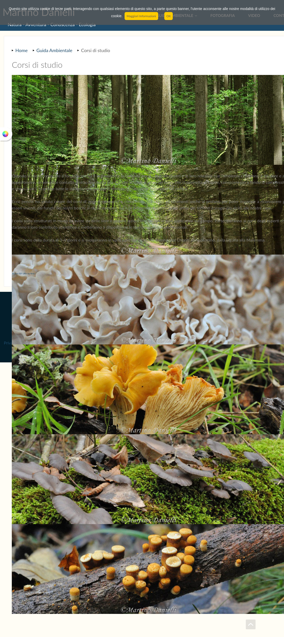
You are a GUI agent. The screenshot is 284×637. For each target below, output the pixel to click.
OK (168, 16)
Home (21, 50)
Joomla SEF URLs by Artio (23, 273)
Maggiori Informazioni (141, 16)
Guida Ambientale (54, 50)
